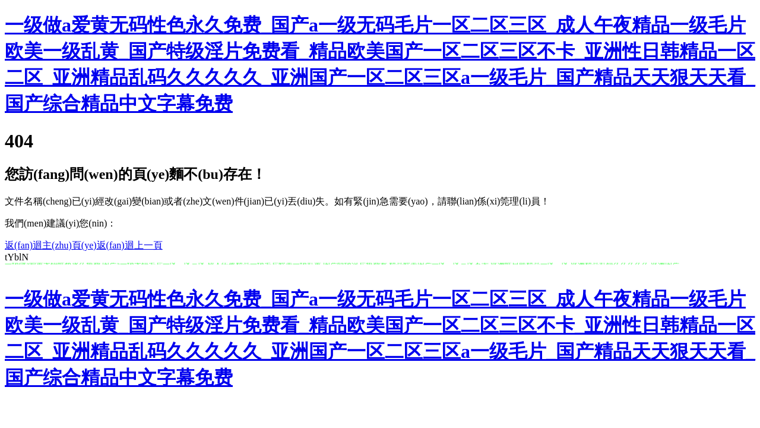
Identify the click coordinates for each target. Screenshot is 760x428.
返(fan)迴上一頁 (130, 245)
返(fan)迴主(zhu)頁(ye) (51, 245)
